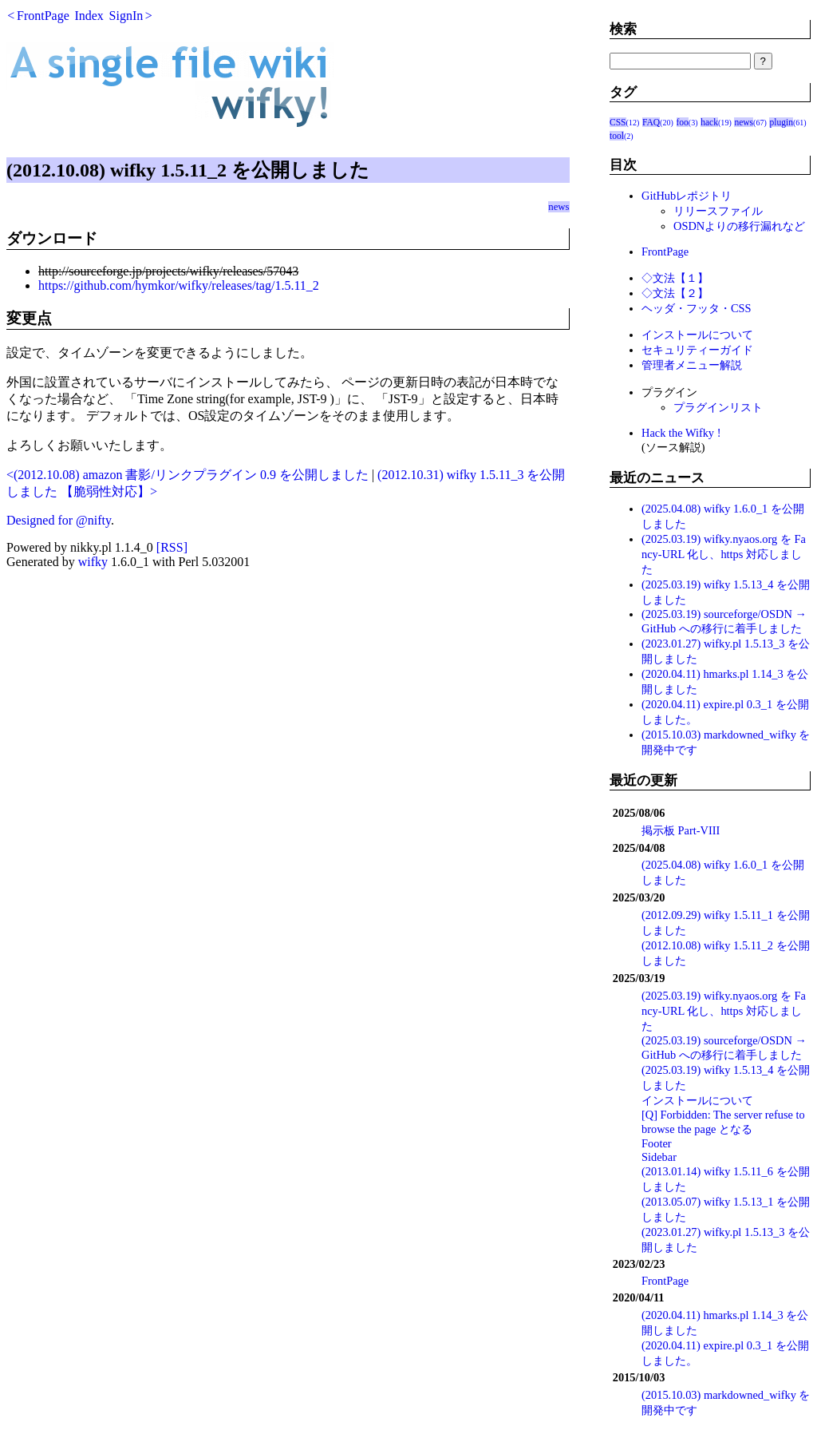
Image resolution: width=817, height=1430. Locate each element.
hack (709, 122)
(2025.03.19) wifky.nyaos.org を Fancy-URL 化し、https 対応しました (723, 554)
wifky (93, 561)
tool (617, 136)
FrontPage (43, 15)
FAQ (651, 122)
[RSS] (171, 547)
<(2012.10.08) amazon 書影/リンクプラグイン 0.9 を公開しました (187, 474)
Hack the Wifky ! (680, 432)
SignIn (126, 15)
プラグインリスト (718, 407)
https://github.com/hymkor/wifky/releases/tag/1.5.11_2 (178, 285)
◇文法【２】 (674, 293)
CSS (618, 122)
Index (88, 15)
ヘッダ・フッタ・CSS (696, 308)
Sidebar (659, 1157)
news (558, 206)
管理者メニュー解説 (691, 364)
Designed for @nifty (58, 520)
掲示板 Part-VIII (680, 830)
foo (683, 122)
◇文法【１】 (674, 277)
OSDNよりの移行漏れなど (739, 226)
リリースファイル (718, 210)
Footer (656, 1143)
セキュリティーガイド (697, 349)
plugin (780, 122)
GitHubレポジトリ (686, 195)
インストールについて (697, 334)
